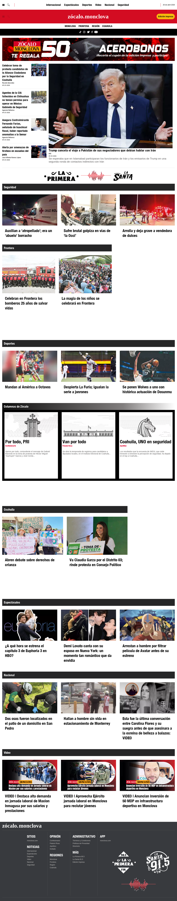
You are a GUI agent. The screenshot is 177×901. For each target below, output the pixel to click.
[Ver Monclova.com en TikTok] (80, 32)
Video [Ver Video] (98, 5)
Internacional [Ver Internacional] (53, 5)
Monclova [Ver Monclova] (70, 26)
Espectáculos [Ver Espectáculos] (71, 5)
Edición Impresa (78, 862)
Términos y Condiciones (81, 841)
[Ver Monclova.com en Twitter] (88, 32)
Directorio (76, 846)
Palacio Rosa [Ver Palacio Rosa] (55, 843)
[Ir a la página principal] (88, 16)
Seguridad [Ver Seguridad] (123, 5)
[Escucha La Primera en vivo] (121, 862)
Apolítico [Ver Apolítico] (53, 846)
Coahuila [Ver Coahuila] (107, 26)
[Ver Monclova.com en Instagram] (84, 32)
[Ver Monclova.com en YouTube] (96, 32)
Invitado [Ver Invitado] (53, 849)
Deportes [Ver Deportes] (87, 5)
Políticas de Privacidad (81, 843)
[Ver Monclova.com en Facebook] (92, 32)
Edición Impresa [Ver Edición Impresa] (165, 16)
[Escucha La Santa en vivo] (158, 862)
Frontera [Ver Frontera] (84, 26)
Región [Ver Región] (95, 26)
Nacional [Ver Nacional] (109, 5)
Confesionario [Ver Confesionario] (55, 841)
